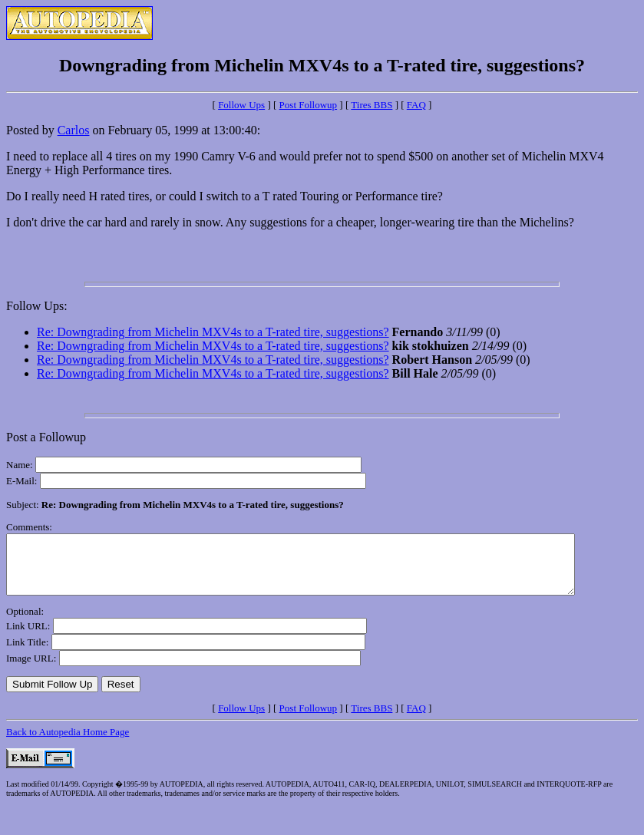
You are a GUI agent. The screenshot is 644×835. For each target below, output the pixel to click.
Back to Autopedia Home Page (67, 743)
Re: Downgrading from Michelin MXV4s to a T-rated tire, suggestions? (213, 331)
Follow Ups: (37, 305)
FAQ (416, 105)
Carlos (74, 130)
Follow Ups (241, 105)
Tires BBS (371, 105)
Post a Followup (46, 437)
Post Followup (308, 105)
